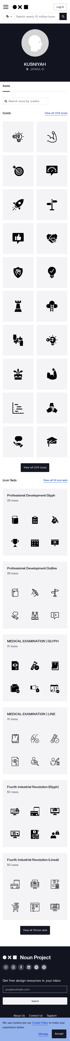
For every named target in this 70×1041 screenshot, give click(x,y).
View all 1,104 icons (56, 113)
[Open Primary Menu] (5, 7)
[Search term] (36, 16)
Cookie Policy (40, 1022)
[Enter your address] (35, 989)
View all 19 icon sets (55, 480)
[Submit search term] (63, 16)
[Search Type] (8, 16)
